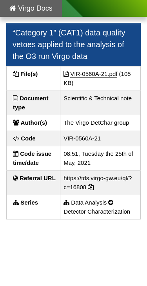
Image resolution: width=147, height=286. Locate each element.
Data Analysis (89, 202)
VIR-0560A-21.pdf (93, 73)
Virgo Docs (31, 8)
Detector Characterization (97, 211)
